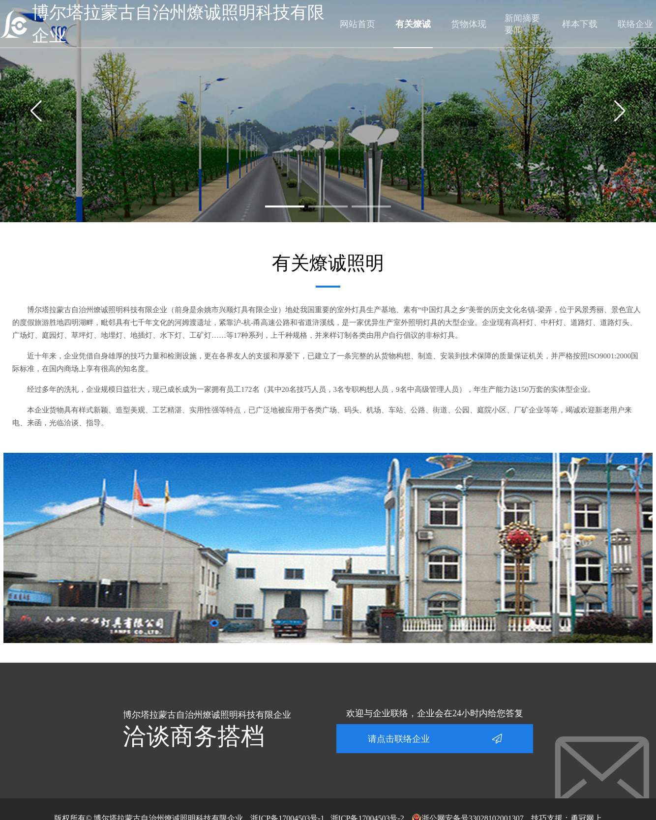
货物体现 (468, 24)
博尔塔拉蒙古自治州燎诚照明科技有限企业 (178, 24)
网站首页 (357, 24)
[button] (284, 206)
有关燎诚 (413, 24)
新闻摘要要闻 (522, 24)
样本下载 (579, 24)
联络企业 (635, 24)
